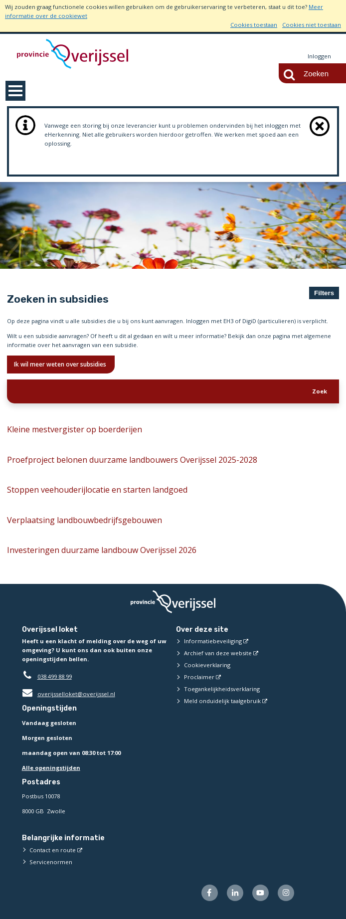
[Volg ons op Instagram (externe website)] (286, 893)
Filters (324, 293)
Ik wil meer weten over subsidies (61, 364)
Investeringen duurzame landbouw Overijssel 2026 (101, 550)
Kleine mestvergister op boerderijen (74, 429)
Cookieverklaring (207, 665)
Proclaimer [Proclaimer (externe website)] (199, 677)
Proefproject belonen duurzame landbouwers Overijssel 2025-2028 (132, 459)
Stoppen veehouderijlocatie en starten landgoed (97, 489)
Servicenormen (50, 862)
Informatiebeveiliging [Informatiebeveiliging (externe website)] (213, 641)
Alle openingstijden (51, 767)
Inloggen (319, 56)
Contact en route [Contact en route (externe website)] (52, 850)
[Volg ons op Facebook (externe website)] (209, 893)
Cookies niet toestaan (311, 24)
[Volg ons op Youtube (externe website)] (260, 893)
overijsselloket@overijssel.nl (68, 694)
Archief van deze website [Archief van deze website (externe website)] (218, 653)
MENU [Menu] (15, 91)
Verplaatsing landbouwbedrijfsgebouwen (84, 520)
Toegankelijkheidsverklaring (222, 689)
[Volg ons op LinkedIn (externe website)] (235, 893)
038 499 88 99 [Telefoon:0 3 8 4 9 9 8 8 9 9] (54, 676)
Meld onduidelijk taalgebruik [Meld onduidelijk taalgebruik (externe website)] (222, 701)
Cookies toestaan (253, 24)
